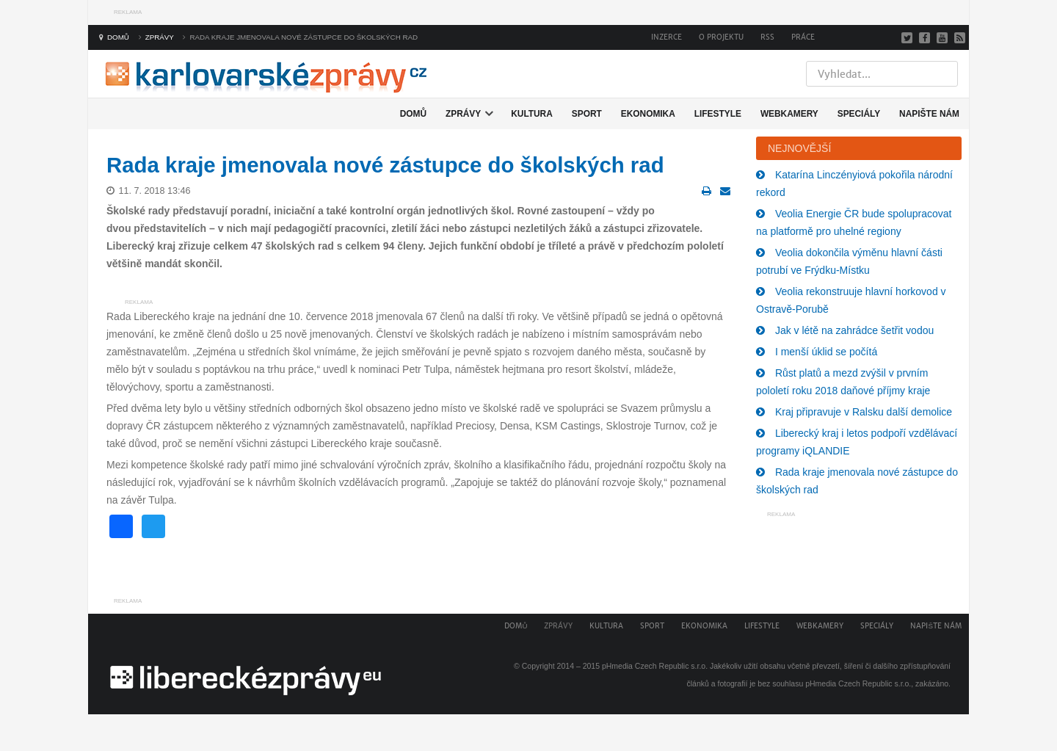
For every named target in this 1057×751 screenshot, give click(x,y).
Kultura (606, 626)
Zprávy (558, 626)
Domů (515, 626)
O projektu (721, 37)
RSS (767, 37)
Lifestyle (762, 626)
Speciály (876, 626)
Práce (803, 37)
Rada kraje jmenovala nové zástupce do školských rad (385, 165)
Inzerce (666, 37)
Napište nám (936, 626)
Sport (652, 626)
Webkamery (819, 626)
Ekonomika (704, 626)
